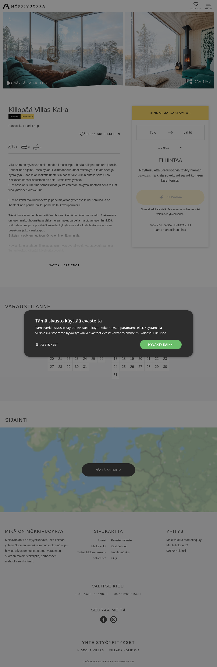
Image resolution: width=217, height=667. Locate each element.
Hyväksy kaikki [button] (161, 344)
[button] (46, 344)
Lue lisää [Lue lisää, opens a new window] (159, 333)
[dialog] (108, 333)
